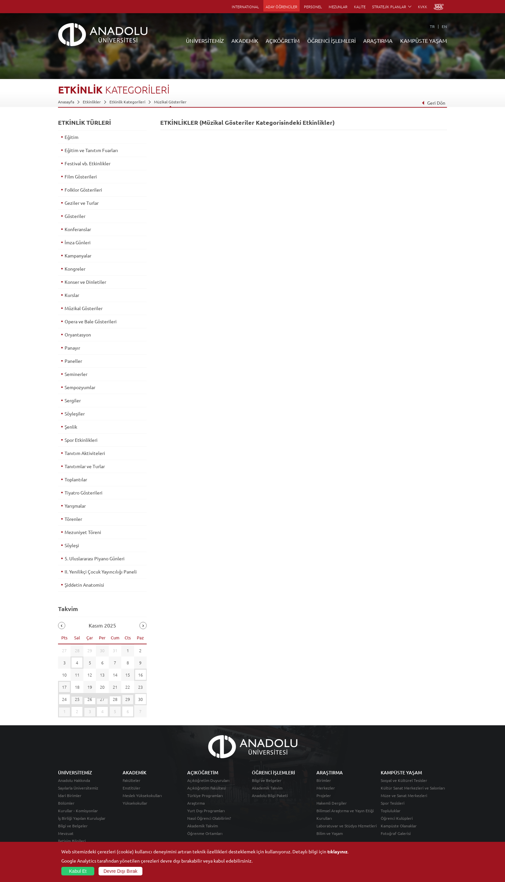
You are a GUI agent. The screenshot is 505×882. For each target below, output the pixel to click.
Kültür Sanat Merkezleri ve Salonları (413, 787)
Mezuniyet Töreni (83, 532)
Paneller (73, 361)
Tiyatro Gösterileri (84, 492)
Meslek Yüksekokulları (142, 795)
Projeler (323, 795)
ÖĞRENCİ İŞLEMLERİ (331, 40)
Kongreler (75, 269)
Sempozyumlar (80, 387)
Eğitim (71, 137)
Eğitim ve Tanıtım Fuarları (91, 150)
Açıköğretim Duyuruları (208, 780)
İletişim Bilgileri (72, 840)
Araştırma (196, 803)
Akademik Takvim (202, 825)
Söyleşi (72, 545)
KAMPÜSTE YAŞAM (423, 40)
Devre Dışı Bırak (120, 871)
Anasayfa (66, 101)
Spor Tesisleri (392, 803)
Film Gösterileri (81, 176)
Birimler (323, 780)
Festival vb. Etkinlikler (87, 163)
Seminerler (76, 374)
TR (432, 26)
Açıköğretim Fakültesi (206, 787)
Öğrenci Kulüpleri (397, 818)
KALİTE (360, 6)
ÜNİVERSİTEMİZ (205, 40)
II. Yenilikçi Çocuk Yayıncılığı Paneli (101, 572)
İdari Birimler (69, 795)
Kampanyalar (78, 255)
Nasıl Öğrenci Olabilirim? (209, 818)
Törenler (73, 519)
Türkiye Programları (205, 795)
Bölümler (66, 803)
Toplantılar (76, 479)
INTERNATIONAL (245, 6)
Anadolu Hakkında (74, 780)
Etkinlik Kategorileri (127, 101)
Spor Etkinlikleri (81, 440)
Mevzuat (66, 833)
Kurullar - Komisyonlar (78, 810)
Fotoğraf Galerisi (396, 833)
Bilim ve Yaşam (329, 833)
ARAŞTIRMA (378, 40)
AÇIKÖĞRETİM (283, 40)
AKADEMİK (244, 40)
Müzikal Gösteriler (170, 101)
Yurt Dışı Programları (206, 810)
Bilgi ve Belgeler (73, 825)
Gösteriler (75, 216)
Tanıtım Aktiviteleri (85, 453)
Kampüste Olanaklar (399, 825)
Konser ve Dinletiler (85, 282)
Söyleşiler (75, 413)
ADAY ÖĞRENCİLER (281, 6)
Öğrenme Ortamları (205, 833)
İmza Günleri (78, 242)
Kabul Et (78, 871)
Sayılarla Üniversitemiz (78, 787)
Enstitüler (131, 787)
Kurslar (72, 295)
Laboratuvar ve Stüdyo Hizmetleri (346, 825)
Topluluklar (391, 810)
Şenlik (71, 427)
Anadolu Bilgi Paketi (270, 795)
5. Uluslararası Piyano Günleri (95, 558)
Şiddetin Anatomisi (84, 585)
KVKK (422, 6)
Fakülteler (131, 780)
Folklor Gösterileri (83, 190)
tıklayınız (337, 851)
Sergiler (73, 400)
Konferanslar (78, 229)
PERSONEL (313, 6)
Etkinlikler (92, 101)
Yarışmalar (75, 506)
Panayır (72, 348)
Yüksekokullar (135, 803)
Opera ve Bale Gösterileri (91, 321)
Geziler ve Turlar (82, 203)
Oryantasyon (78, 334)
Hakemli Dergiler (331, 803)
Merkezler (325, 787)
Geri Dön (433, 103)
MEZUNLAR (338, 6)
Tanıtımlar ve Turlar (85, 466)
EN (444, 26)
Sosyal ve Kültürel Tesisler (404, 780)
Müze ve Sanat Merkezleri (404, 795)
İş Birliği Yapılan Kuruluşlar (81, 818)
